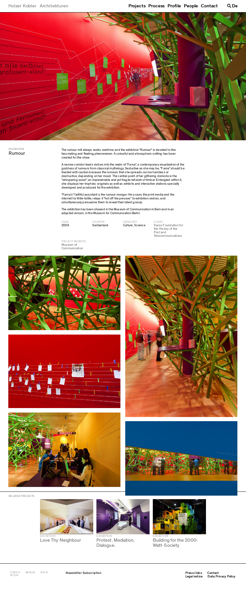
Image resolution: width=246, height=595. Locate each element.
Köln (44, 582)
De (235, 6)
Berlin (30, 582)
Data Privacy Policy (221, 587)
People (191, 6)
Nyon (14, 585)
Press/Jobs (193, 583)
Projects (137, 6)
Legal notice (194, 587)
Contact (209, 6)
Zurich (15, 582)
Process (156, 6)
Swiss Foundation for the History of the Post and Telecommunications (168, 230)
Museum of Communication (72, 246)
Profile (174, 6)
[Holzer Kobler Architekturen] (38, 6)
